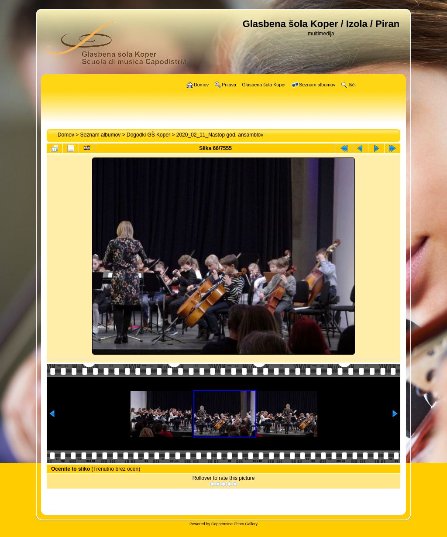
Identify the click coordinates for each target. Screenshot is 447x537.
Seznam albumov (100, 135)
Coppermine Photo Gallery (234, 524)
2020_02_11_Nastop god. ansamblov (220, 135)
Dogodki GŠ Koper (148, 135)
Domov (66, 135)
